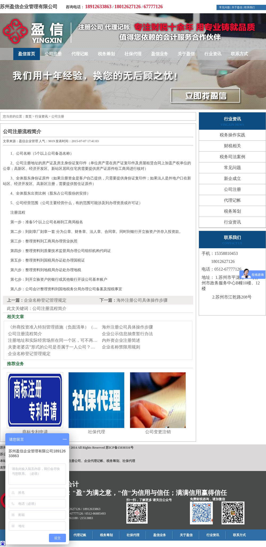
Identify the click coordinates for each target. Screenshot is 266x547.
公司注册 (53, 54)
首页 (28, 116)
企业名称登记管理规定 (45, 300)
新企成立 (232, 178)
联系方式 (239, 54)
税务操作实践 (232, 135)
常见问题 (224, 7)
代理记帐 (232, 200)
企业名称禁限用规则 (121, 347)
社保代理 (133, 54)
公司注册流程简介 (25, 333)
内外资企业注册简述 (121, 340)
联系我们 (249, 7)
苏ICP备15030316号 (120, 447)
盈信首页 (26, 54)
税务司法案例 (232, 156)
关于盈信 (237, 7)
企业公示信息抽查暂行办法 (127, 333)
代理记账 (79, 54)
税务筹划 (106, 54)
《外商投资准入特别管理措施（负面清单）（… (52, 327)
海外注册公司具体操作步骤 (142, 300)
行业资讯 (212, 54)
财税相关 (232, 146)
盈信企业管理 (28, 141)
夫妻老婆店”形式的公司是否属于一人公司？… (51, 347)
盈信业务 (159, 54)
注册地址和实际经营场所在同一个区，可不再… (52, 340)
